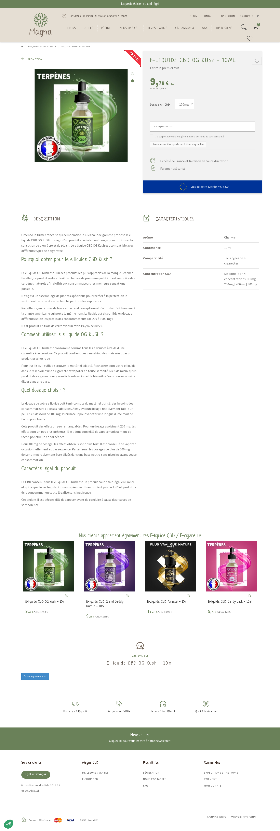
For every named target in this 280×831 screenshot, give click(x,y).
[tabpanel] (79, 115)
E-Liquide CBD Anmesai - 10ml (167, 602)
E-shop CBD (90, 779)
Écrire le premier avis (164, 68)
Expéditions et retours (221, 772)
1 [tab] (132, 73)
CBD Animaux (184, 28)
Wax (205, 28)
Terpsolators (157, 28)
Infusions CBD (129, 28)
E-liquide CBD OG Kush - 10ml (45, 602)
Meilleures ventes (95, 772)
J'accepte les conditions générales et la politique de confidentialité (189, 136)
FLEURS (71, 28)
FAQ (145, 785)
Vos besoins (224, 28)
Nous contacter (155, 779)
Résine (106, 28)
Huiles (88, 28)
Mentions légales (216, 817)
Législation (151, 772)
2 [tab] (132, 80)
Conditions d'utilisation (243, 817)
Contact (208, 16)
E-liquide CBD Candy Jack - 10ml (230, 602)
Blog (193, 16)
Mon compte (213, 785)
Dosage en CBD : (161, 104)
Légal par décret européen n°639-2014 (202, 186)
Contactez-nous (35, 774)
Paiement (210, 779)
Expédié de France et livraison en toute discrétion (194, 161)
